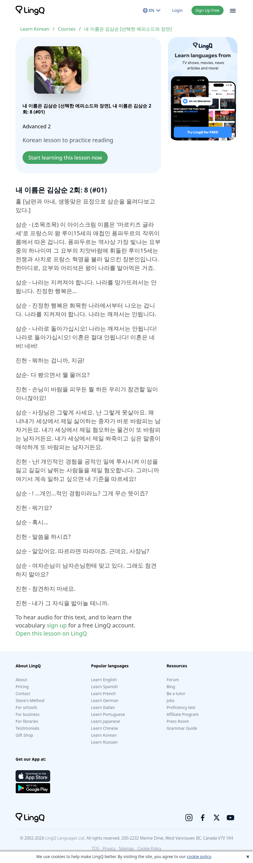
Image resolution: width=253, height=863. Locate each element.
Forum (173, 679)
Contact (23, 693)
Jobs (171, 700)
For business (28, 714)
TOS (95, 848)
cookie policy (199, 856)
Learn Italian (103, 707)
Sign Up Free (207, 10)
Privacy (109, 848)
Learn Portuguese (108, 714)
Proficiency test (181, 707)
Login (177, 10)
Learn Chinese (104, 728)
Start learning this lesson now (65, 157)
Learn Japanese (105, 721)
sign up (57, 625)
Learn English (104, 679)
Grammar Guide (182, 728)
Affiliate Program (183, 714)
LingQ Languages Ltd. (65, 838)
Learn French (103, 693)
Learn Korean (34, 29)
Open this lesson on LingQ (51, 633)
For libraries (27, 721)
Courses (67, 29)
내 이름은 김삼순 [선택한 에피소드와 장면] (128, 29)
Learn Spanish (104, 686)
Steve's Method (30, 700)
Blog (171, 686)
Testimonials (27, 728)
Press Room (178, 721)
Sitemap (126, 848)
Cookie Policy (149, 848)
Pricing (22, 686)
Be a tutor (176, 693)
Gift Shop (24, 735)
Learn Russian (104, 742)
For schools (26, 707)
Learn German (104, 700)
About (21, 679)
